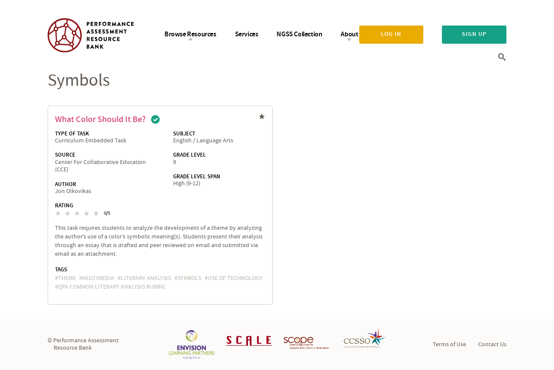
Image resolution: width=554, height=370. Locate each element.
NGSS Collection (299, 34)
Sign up (474, 34)
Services (246, 34)
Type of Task (72, 133)
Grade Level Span (196, 176)
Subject (184, 133)
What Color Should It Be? (100, 119)
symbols (189, 278)
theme (67, 278)
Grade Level (189, 154)
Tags (61, 269)
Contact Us (492, 344)
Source (65, 154)
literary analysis (146, 278)
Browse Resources (190, 34)
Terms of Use (449, 344)
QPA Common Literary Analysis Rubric (112, 287)
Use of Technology (235, 278)
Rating (64, 205)
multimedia (98, 278)
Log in (391, 34)
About (349, 34)
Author (65, 184)
